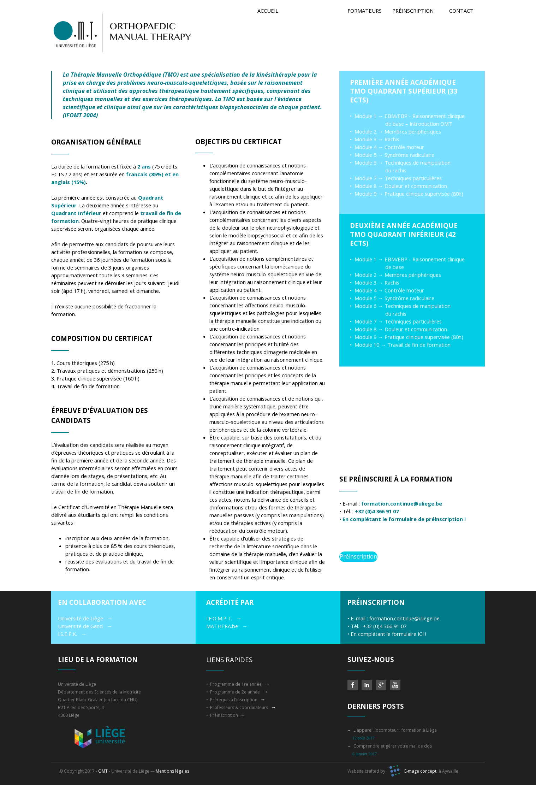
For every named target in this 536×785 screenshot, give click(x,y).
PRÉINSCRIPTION (413, 10)
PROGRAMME (316, 10)
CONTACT (461, 10)
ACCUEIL (267, 10)
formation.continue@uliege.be (404, 618)
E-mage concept (420, 771)
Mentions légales (172, 771)
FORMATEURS (364, 10)
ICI (421, 633)
